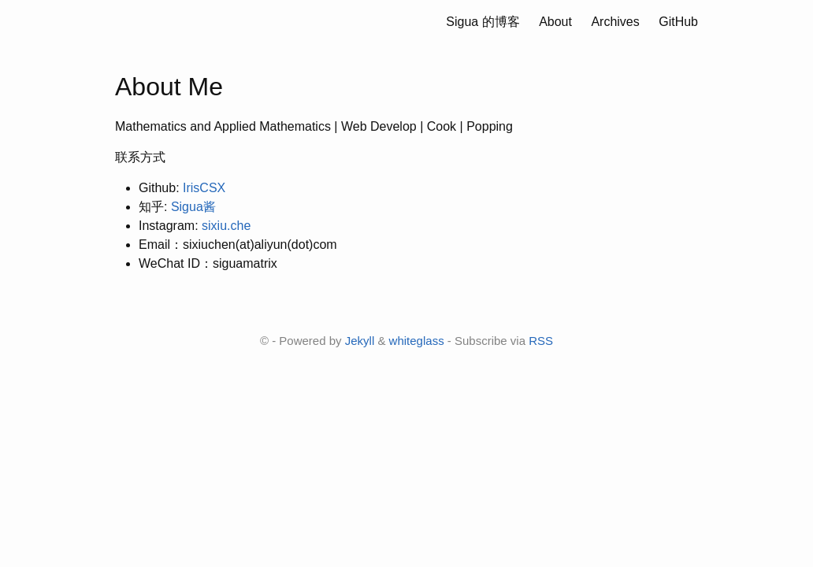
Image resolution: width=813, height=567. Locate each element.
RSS (541, 340)
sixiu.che (226, 225)
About (556, 21)
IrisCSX (204, 188)
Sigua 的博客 (483, 21)
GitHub (678, 21)
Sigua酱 (193, 206)
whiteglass (416, 340)
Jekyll (360, 340)
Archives (615, 21)
